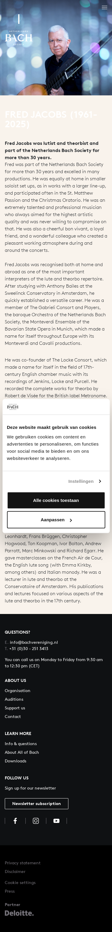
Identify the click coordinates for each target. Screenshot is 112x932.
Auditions (14, 699)
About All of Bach (22, 752)
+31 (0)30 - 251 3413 (26, 648)
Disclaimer (15, 871)
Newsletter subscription (36, 803)
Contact (13, 716)
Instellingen (81, 481)
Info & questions (21, 743)
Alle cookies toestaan (56, 500)
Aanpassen (56, 519)
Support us (15, 707)
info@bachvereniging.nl (31, 642)
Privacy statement (23, 862)
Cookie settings (20, 882)
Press (10, 891)
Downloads (15, 760)
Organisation (17, 690)
